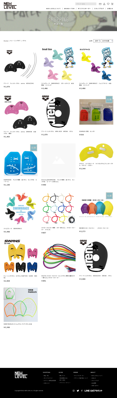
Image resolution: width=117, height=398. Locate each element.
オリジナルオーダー (84, 8)
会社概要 (93, 383)
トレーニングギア (15, 41)
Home (6, 41)
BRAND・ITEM (69, 8)
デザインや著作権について (81, 378)
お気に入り (47, 383)
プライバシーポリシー (65, 382)
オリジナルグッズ (48, 378)
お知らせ (110, 8)
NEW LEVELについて (53, 8)
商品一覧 (46, 375)
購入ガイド (62, 375)
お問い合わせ (95, 385)
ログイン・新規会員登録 (50, 380)
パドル (24, 41)
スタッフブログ (99, 8)
